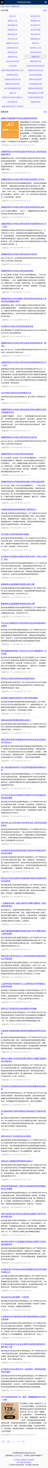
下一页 (18, 1441)
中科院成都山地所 (35, 84)
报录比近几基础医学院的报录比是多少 (17, 1161)
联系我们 (24, 1460)
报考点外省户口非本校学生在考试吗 (16, 1136)
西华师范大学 (12, 52)
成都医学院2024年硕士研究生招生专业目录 (19, 254)
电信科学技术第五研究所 (35, 66)
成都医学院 (15, 6)
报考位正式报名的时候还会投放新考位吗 (18, 679)
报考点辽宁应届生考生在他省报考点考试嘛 (18, 1009)
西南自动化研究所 (35, 79)
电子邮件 (31, 1460)
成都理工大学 (12, 21)
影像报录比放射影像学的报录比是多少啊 (18, 584)
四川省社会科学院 (12, 61)
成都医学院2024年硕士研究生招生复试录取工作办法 (22, 179)
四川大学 (12, 16)
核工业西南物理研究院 (12, 88)
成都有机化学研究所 (12, 84)
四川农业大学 (12, 39)
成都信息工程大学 (12, 43)
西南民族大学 (35, 39)
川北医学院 (12, 66)
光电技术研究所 (35, 52)
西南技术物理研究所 (35, 88)
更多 (45, 112)
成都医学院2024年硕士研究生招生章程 (17, 271)
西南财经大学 (35, 21)
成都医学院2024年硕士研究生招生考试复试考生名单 (22, 207)
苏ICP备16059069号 (24, 1462)
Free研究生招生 (24, 2)
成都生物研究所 (35, 61)
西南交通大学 (12, 25)
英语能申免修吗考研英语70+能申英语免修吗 (19, 698)
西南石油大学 (35, 34)
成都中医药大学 (12, 48)
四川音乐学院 (35, 30)
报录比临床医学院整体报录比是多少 (16, 720)
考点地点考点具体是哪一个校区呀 (15, 1297)
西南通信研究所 (12, 75)
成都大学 (12, 93)
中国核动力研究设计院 (12, 79)
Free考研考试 (17, 1455)
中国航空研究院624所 (35, 97)
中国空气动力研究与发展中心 (12, 97)
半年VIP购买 (6, 1435)
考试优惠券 (5, 145)
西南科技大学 (12, 34)
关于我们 (17, 1460)
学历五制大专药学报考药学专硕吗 (15, 534)
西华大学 (35, 43)
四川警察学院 (12, 102)
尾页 (23, 1441)
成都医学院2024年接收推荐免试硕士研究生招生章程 (22, 482)
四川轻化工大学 (35, 48)
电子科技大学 (35, 16)
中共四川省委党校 (35, 75)
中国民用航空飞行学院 (35, 93)
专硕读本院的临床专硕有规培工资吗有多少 (18, 509)
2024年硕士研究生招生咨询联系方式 (16, 393)
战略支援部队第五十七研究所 (12, 106)
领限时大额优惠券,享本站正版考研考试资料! (19, 118)
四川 (7, 6)
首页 (2, 6)
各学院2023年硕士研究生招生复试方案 (17, 326)
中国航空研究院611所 (35, 70)
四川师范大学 (35, 25)
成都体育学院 (12, 57)
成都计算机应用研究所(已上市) (12, 70)
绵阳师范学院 (35, 102)
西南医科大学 (12, 30)
